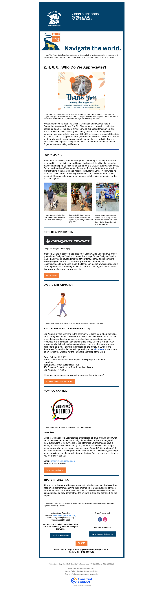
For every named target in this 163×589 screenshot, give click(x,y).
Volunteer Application (55, 470)
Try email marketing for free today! (81, 585)
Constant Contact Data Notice (87, 571)
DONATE (81, 543)
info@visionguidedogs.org (63, 461)
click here (99, 349)
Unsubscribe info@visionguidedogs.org (81, 568)
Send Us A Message (60, 535)
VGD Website (51, 276)
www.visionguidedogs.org (64, 515)
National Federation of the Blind (59, 381)
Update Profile (70, 571)
